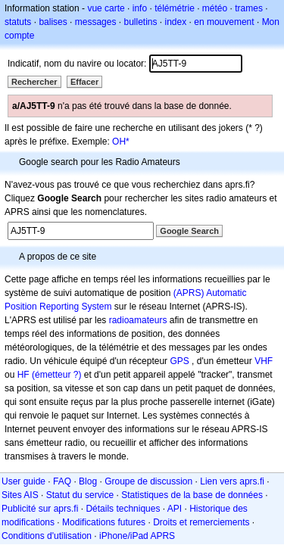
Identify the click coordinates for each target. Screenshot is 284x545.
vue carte (105, 8)
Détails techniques (123, 508)
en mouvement (224, 22)
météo (214, 8)
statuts (18, 22)
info (140, 8)
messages (96, 22)
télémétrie (174, 8)
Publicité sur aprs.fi (40, 508)
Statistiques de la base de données (192, 495)
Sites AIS (20, 495)
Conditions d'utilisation (47, 536)
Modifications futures (103, 522)
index (176, 22)
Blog (88, 481)
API (174, 508)
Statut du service (80, 495)
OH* (121, 141)
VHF (263, 361)
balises (53, 22)
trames (249, 8)
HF (23, 374)
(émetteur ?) (56, 374)
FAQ (62, 481)
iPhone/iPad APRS (137, 536)
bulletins (140, 22)
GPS (179, 361)
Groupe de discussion (148, 481)
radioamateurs (138, 320)
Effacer (84, 81)
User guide (23, 481)
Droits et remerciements (201, 522)
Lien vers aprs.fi (232, 481)
